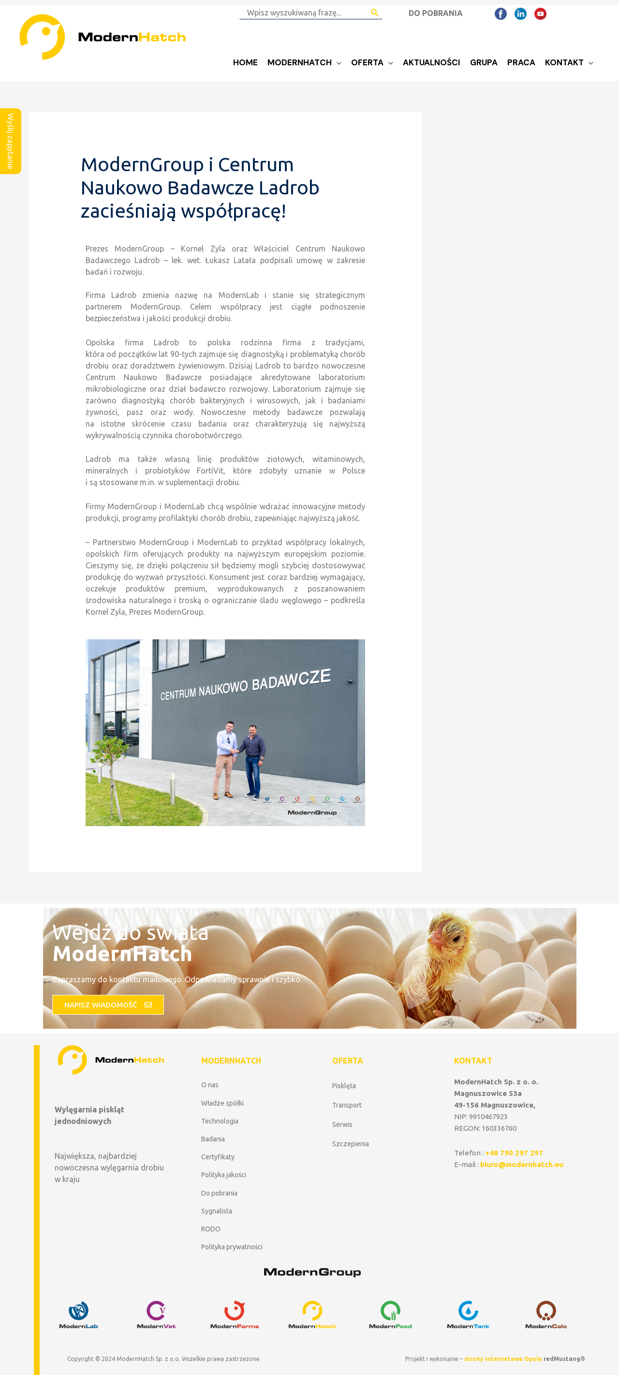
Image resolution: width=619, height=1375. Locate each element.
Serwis (342, 1124)
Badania (213, 1139)
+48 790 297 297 (514, 1153)
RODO (211, 1229)
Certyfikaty (218, 1157)
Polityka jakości (223, 1175)
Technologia (219, 1121)
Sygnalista (216, 1211)
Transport (347, 1105)
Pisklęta (344, 1086)
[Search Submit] (375, 12)
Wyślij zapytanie (10, 141)
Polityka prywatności (232, 1247)
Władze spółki (222, 1103)
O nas (210, 1085)
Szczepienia (350, 1144)
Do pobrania (219, 1193)
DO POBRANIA (436, 13)
